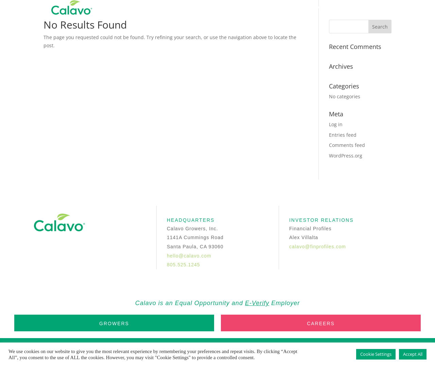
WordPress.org (345, 155)
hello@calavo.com (189, 256)
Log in (336, 124)
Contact (325, 7)
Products (246, 7)
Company (208, 7)
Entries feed (342, 135)
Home (177, 7)
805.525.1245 (183, 264)
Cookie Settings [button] (376, 354)
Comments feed (347, 145)
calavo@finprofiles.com (317, 246)
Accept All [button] (412, 354)
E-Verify (257, 303)
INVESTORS (286, 7)
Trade (356, 7)
